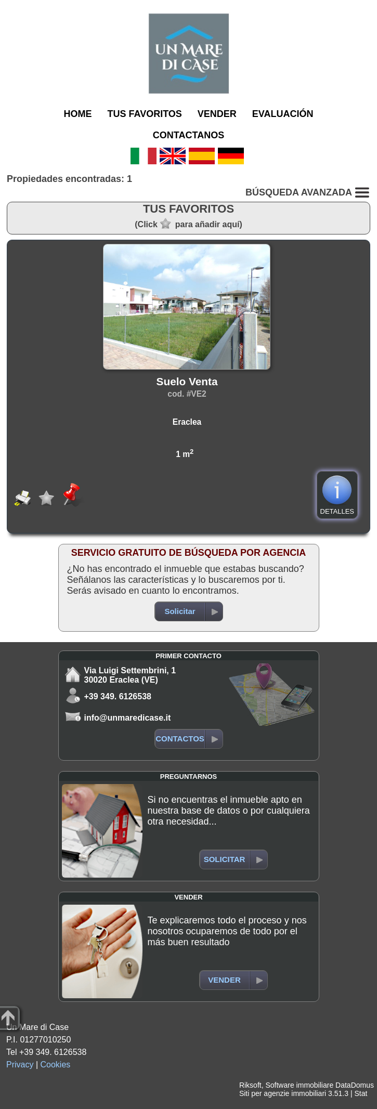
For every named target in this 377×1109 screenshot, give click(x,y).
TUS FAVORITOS (144, 114)
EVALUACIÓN (283, 114)
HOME (77, 114)
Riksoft (250, 1085)
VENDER (217, 114)
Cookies (56, 1064)
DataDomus (354, 1085)
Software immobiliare (299, 1085)
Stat (360, 1093)
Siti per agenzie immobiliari (282, 1093)
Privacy (19, 1064)
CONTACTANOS (188, 135)
